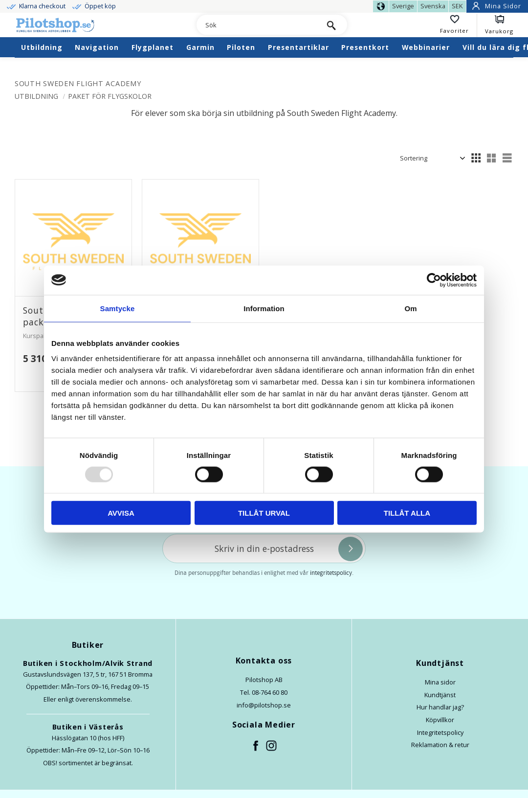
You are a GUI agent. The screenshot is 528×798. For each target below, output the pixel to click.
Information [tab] (264, 308)
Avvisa (121, 513)
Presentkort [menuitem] (365, 47)
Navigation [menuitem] (97, 47)
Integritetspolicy (440, 732)
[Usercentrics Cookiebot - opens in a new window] (434, 280)
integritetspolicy (331, 573)
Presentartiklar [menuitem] (298, 47)
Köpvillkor (440, 719)
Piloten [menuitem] (241, 47)
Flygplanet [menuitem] (153, 47)
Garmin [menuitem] (200, 47)
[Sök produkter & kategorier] (256, 25)
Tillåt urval (264, 513)
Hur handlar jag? (440, 707)
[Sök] (331, 25)
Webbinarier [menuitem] (426, 47)
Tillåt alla (407, 513)
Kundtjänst (440, 694)
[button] (458, 25)
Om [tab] (410, 308)
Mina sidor (440, 682)
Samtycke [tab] (117, 308)
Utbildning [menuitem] (42, 47)
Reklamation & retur (440, 744)
